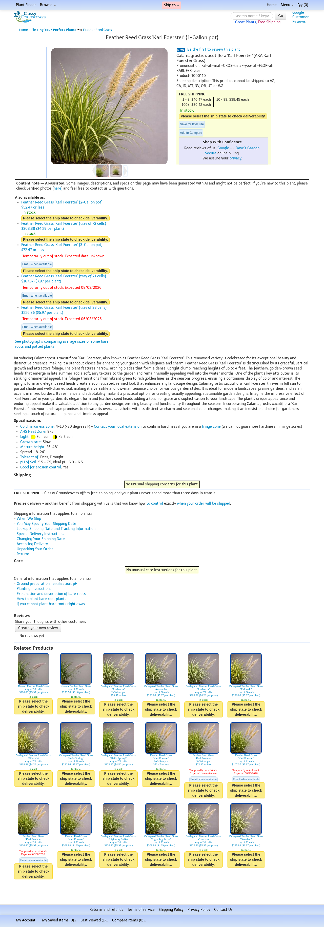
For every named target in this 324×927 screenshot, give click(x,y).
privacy (235, 158)
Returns (23, 554)
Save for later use (192, 124)
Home (272, 5)
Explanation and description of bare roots (51, 594)
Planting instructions (34, 589)
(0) (303, 5)
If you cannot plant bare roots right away (51, 604)
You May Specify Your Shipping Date (46, 524)
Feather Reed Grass (97, 30)
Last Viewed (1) (94, 920)
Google (223, 148)
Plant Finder (26, 5)
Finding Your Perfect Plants (55, 30)
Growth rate (30, 442)
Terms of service (141, 910)
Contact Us (223, 910)
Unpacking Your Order (35, 549)
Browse (48, 5)
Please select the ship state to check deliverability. (223, 116)
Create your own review (38, 628)
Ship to (171, 5)
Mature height (32, 447)
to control (155, 503)
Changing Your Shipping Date (41, 539)
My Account (25, 920)
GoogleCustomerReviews (300, 17)
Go (280, 16)
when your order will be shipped (203, 503)
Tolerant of (29, 457)
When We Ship (29, 519)
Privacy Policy (199, 910)
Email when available (37, 264)
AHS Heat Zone (32, 431)
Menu (287, 5)
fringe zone (211, 426)
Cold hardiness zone (37, 426)
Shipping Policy (171, 910)
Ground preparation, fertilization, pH (47, 584)
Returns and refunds (106, 910)
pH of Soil (28, 462)
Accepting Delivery (32, 544)
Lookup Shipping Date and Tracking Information (56, 529)
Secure (210, 153)
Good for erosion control (40, 467)
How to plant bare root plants (41, 599)
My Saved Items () (59, 920)
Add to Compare (191, 133)
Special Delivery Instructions (40, 534)
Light (24, 437)
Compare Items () (129, 920)
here (57, 188)
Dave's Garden (247, 148)
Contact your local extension (117, 426)
